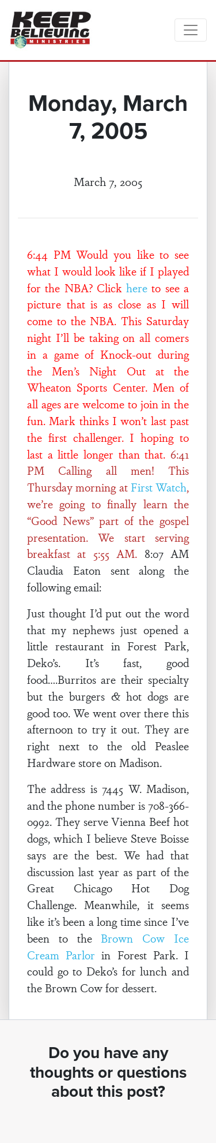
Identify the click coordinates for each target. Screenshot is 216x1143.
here (136, 288)
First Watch (159, 487)
